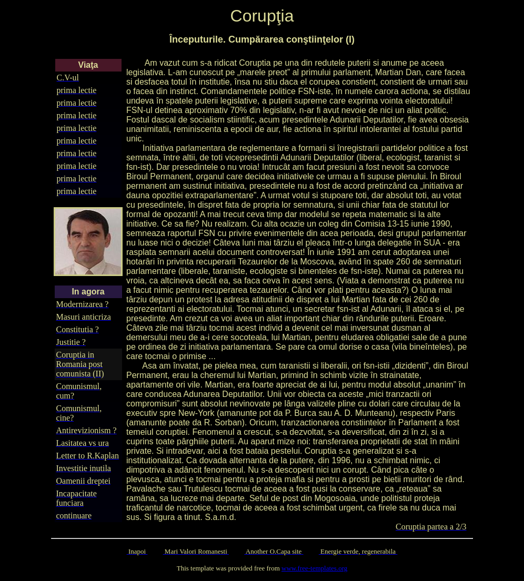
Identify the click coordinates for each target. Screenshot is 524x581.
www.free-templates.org (314, 568)
